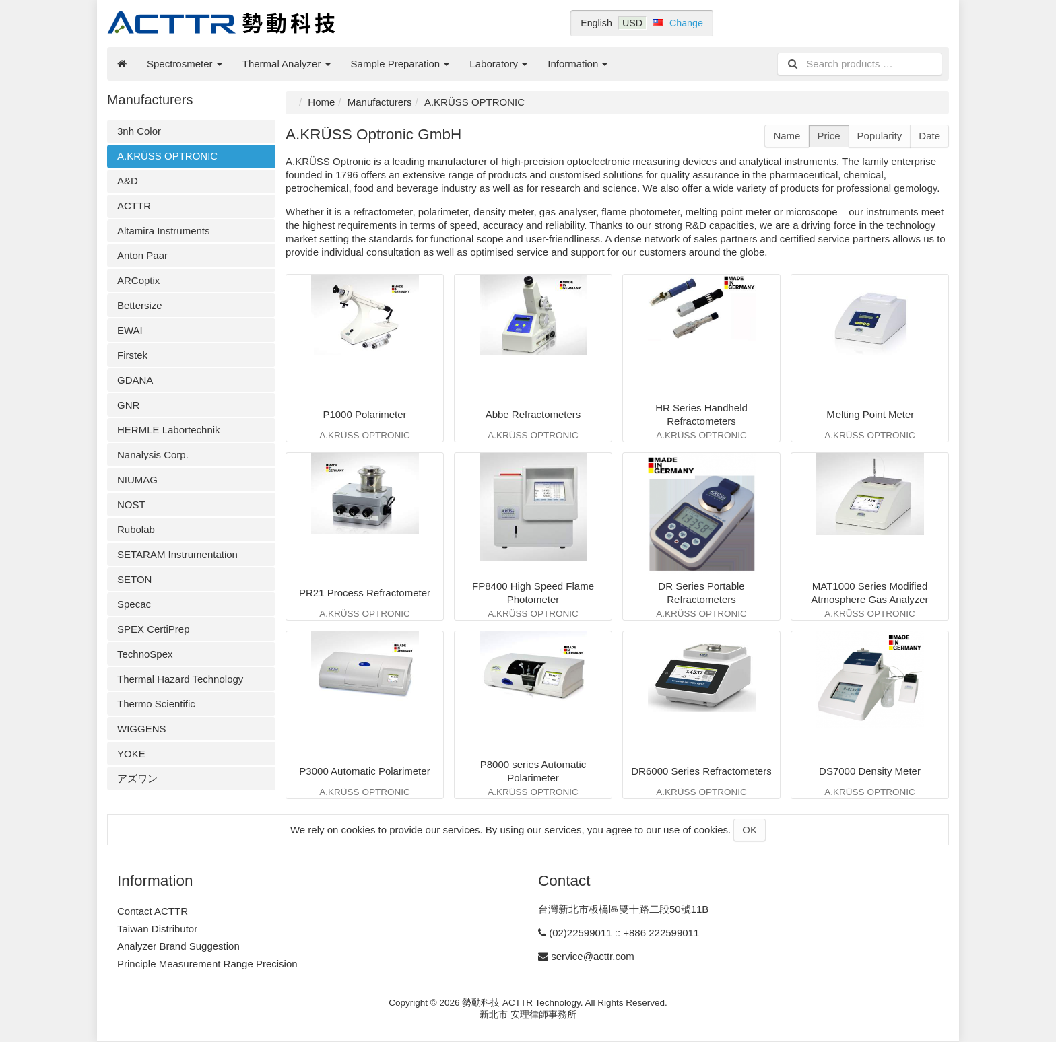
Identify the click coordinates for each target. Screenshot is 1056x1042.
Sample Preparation (400, 63)
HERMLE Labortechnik (168, 430)
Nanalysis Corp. (153, 454)
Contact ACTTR (152, 911)
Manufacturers (380, 102)
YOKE (131, 753)
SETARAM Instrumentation (177, 554)
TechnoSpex (145, 654)
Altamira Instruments (163, 230)
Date (929, 135)
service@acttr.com (592, 956)
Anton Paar (142, 255)
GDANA (135, 380)
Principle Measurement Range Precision (207, 963)
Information (577, 63)
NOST (131, 504)
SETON (134, 579)
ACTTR (134, 205)
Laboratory (498, 63)
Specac (134, 604)
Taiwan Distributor (157, 928)
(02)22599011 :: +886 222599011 (624, 932)
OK (749, 829)
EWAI (130, 330)
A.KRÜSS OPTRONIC (167, 156)
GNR (128, 405)
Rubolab (136, 529)
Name (786, 135)
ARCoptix (138, 280)
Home (321, 102)
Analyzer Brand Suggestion (178, 946)
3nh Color (139, 131)
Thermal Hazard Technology (180, 679)
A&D (127, 180)
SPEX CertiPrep (153, 629)
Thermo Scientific (156, 703)
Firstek (132, 355)
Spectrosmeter (184, 63)
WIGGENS (141, 728)
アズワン (137, 778)
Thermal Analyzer (286, 63)
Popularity (879, 135)
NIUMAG (137, 479)
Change (686, 23)
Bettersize (139, 305)
